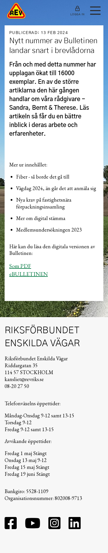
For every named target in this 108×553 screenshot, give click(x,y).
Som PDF (20, 266)
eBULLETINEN (28, 274)
